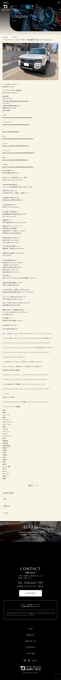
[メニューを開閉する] (58, 2)
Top (30, 629)
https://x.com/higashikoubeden (11, 131)
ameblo (34, 660)
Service (30, 635)
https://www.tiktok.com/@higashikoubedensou (15, 160)
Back (30, 485)
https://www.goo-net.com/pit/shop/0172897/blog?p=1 (17, 117)
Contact (30, 593)
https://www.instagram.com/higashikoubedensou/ (16, 124)
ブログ (6, 513)
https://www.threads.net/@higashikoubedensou (16, 145)
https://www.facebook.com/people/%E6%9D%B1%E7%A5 (18, 153)
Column (30, 653)
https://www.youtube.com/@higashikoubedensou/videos (18, 167)
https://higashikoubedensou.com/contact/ (17, 101)
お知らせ (7, 506)
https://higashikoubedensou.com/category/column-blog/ (18, 138)
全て (5, 499)
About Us (30, 641)
